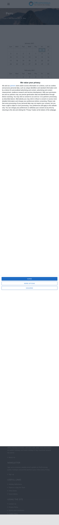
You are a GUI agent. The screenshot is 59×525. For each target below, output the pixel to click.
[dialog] (29, 262)
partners (12, 85)
